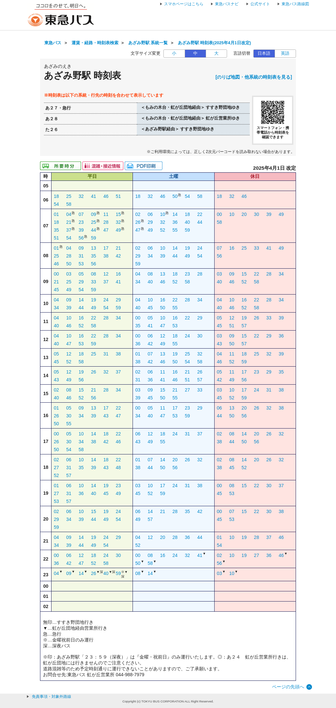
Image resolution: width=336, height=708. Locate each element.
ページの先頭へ (288, 686)
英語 (285, 53)
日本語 (264, 53)
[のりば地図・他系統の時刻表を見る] (254, 77)
